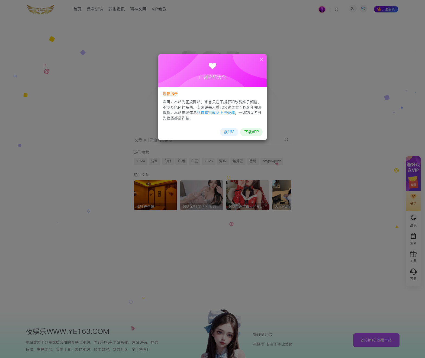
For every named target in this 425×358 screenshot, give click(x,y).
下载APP (251, 131)
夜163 (229, 131)
